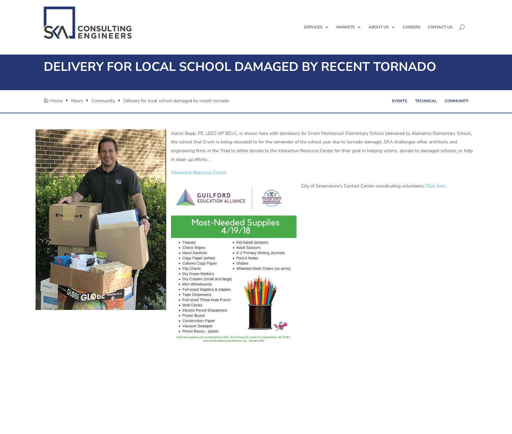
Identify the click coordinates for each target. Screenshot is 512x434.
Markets (345, 27)
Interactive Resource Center (198, 187)
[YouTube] (66, 414)
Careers (412, 27)
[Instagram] (73, 414)
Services (313, 27)
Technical (426, 115)
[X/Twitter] (47, 414)
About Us (379, 27)
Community (456, 115)
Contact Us (440, 27)
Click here (435, 200)
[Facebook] (53, 414)
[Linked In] (60, 414)
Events (399, 115)
